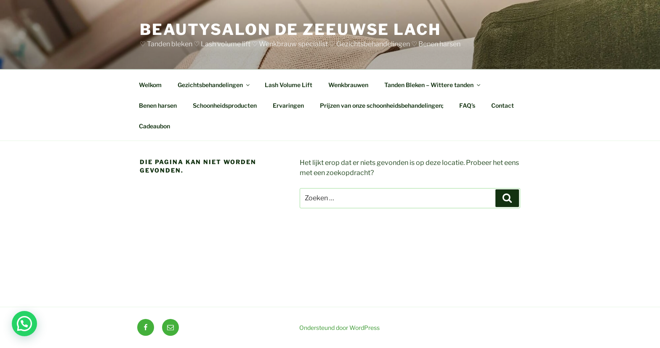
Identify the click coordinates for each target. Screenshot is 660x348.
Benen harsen (158, 105)
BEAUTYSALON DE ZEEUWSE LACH (290, 29)
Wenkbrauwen (348, 84)
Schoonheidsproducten (225, 105)
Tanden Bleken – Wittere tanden (433, 84)
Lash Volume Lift (288, 84)
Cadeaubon (154, 126)
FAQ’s (467, 105)
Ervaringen (288, 105)
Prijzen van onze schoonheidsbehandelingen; (381, 105)
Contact (502, 105)
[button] (24, 323)
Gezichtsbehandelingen (214, 84)
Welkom (150, 84)
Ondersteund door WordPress (339, 327)
